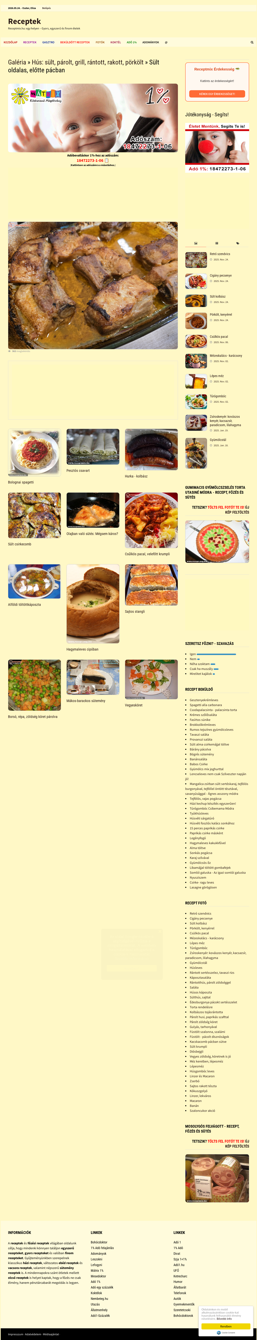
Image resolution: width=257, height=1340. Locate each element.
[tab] (195, 243)
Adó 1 (177, 1242)
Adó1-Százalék (100, 1316)
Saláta (194, 987)
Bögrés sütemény (202, 754)
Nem (195, 659)
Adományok (150, 42)
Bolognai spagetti (21, 482)
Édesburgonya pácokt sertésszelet (213, 1002)
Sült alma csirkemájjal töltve (209, 744)
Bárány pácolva (200, 749)
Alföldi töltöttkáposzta (24, 604)
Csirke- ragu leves (202, 882)
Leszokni (96, 1259)
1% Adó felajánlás (102, 1248)
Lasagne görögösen (203, 887)
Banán (194, 1106)
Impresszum (15, 1334)
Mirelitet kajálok (202, 674)
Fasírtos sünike (200, 720)
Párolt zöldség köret (204, 1022)
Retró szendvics (220, 254)
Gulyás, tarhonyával (203, 1027)
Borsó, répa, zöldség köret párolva (33, 716)
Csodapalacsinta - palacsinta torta (213, 710)
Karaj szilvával (199, 858)
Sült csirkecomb (19, 544)
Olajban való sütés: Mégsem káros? (92, 534)
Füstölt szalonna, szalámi (207, 1032)
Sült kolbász (218, 296)
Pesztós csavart (78, 470)
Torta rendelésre (201, 1007)
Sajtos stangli (135, 611)
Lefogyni (96, 1265)
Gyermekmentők (184, 1304)
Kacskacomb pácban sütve (208, 1041)
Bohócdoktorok (183, 1316)
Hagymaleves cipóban (82, 649)
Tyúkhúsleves (199, 813)
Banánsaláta (198, 759)
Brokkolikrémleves (203, 724)
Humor (178, 1282)
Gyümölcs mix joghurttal (207, 769)
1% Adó (178, 1248)
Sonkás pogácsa (201, 853)
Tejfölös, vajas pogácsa (205, 798)
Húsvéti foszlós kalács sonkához (212, 823)
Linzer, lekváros (200, 1096)
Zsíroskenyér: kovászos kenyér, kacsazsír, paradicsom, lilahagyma (225, 421)
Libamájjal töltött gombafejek (210, 867)
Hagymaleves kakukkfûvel (208, 843)
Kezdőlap (10, 42)
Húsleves (196, 968)
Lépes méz (217, 376)
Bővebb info (224, 1319)
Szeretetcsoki (182, 1310)
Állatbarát (180, 1287)
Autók (177, 1299)
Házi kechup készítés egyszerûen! (213, 803)
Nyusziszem (198, 877)
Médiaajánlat (51, 1334)
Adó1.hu (179, 1265)
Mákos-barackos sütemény (85, 701)
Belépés (46, 8)
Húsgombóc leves (202, 1071)
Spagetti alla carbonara (206, 705)
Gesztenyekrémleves (204, 700)
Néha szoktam (202, 664)
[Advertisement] (93, 193)
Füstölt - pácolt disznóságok (209, 1037)
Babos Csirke (199, 764)
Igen (213, 654)
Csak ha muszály (204, 669)
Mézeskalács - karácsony (226, 356)
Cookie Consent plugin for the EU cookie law (226, 1333)
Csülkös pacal (219, 337)
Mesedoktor (98, 1276)
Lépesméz (197, 1066)
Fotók (100, 42)
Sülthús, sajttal (200, 997)
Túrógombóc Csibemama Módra (212, 808)
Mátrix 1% (97, 1270)
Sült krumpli (198, 1046)
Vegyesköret (133, 705)
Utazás (95, 1304)
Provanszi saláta (201, 739)
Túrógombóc (218, 396)
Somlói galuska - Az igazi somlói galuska (218, 872)
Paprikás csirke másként (206, 833)
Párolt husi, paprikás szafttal (209, 1017)
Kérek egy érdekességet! (217, 94)
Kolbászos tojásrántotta (206, 1012)
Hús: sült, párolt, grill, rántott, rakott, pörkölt (88, 62)
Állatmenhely (99, 1310)
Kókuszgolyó (198, 1091)
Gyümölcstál (218, 440)
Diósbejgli (196, 1051)
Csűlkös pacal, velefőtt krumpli (147, 554)
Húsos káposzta (201, 992)
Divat (177, 1253)
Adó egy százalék (102, 1287)
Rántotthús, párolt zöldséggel (210, 982)
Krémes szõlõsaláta (203, 715)
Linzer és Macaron (202, 1076)
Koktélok (96, 1293)
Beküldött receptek (75, 42)
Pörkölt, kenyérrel (221, 314)
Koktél (116, 42)
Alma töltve (198, 848)
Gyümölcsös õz (200, 863)
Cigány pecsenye (221, 275)
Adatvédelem (33, 1334)
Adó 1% (132, 42)
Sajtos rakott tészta (203, 1086)
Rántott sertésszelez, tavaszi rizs (212, 972)
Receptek (24, 21)
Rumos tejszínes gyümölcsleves (211, 729)
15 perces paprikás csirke (207, 828)
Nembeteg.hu (99, 1299)
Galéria (17, 62)
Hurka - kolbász (136, 476)
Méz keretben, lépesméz (206, 1061)
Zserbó (194, 1081)
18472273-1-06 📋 (93, 160)
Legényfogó (198, 838)
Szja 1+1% (180, 1259)
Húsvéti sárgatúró (202, 818)
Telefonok (180, 1293)
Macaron (196, 1101)
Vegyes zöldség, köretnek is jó (210, 1056)
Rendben (226, 1326)
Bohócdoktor (99, 1242)
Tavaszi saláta (199, 734)
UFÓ (176, 1270)
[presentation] (195, 243)
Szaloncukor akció (202, 1110)
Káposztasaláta (200, 977)
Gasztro (48, 42)
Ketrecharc (180, 1276)
